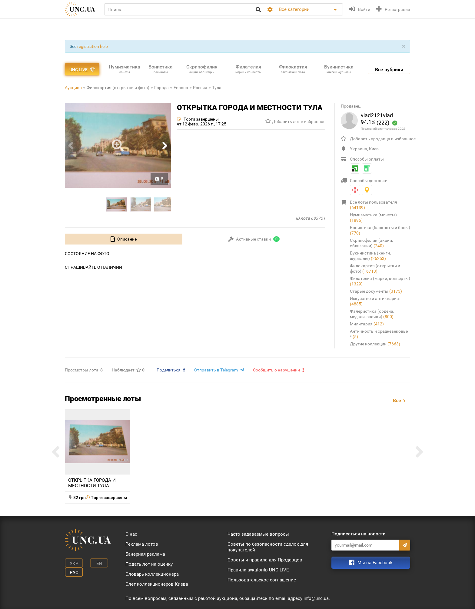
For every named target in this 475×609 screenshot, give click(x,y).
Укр (74, 563)
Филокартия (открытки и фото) (118, 87)
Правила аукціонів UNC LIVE (258, 570)
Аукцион (73, 87)
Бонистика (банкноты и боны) (380, 230)
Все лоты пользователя (373, 205)
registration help (92, 46)
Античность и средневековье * (379, 334)
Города (161, 87)
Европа (181, 87)
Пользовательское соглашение (262, 580)
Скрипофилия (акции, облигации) (371, 243)
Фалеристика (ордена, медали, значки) (372, 314)
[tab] (123, 239)
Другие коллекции (375, 343)
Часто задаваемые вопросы (258, 534)
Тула (216, 87)
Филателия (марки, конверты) (380, 281)
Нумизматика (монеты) (373, 217)
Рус (74, 572)
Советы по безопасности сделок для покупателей (268, 547)
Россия (200, 87)
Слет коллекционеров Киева (156, 584)
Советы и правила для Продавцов (265, 560)
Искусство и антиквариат (375, 301)
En (99, 563)
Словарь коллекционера (152, 574)
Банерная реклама (145, 554)
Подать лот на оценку (149, 564)
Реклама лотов (141, 544)
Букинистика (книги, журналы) (370, 256)
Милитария (367, 323)
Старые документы (376, 291)
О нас (131, 534)
